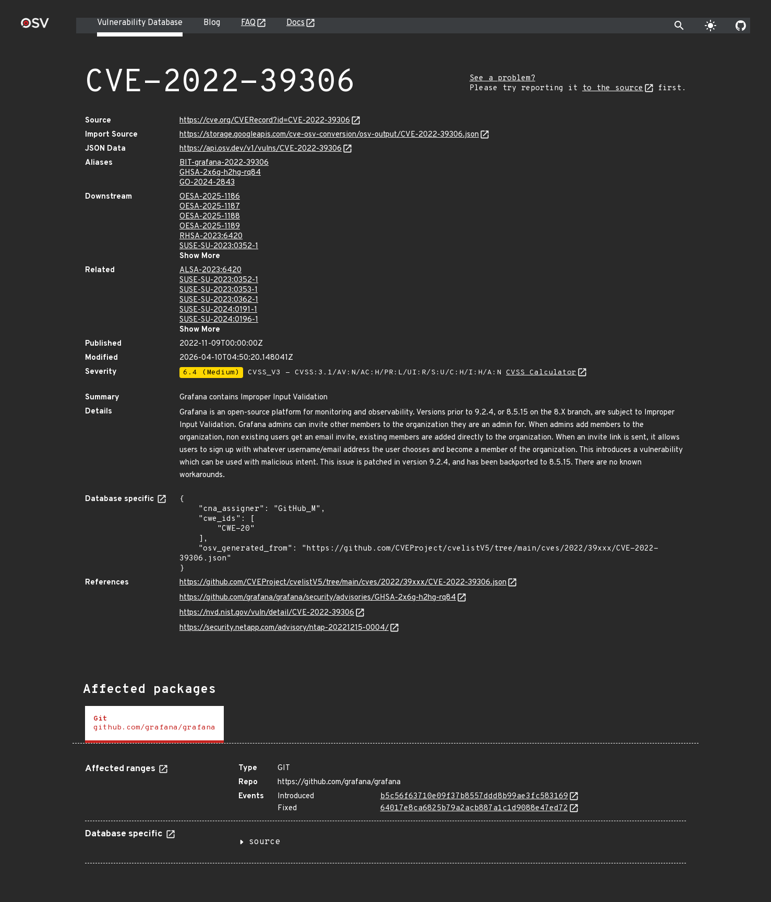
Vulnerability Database (140, 23)
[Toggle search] (679, 25)
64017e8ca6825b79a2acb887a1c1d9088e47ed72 (474, 808)
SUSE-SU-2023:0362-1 (218, 300)
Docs (295, 23)
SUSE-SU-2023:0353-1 (218, 290)
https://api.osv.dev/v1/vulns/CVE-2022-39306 (260, 149)
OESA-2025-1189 (209, 226)
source (264, 842)
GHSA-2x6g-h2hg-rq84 (220, 173)
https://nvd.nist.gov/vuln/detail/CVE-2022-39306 (266, 613)
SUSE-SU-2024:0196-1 (218, 320)
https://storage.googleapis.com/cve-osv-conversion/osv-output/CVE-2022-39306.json (329, 135)
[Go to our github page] (741, 25)
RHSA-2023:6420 (211, 236)
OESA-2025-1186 (209, 197)
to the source (612, 88)
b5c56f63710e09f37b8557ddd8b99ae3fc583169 (474, 796)
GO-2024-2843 (207, 183)
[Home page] (35, 26)
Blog (211, 23)
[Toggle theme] (710, 25)
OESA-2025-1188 (209, 217)
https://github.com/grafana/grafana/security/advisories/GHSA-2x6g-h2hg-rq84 (317, 598)
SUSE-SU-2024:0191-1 (218, 310)
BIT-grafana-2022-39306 (224, 163)
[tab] (154, 724)
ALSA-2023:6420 (210, 270)
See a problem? (502, 78)
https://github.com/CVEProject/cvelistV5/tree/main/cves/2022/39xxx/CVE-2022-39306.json (343, 583)
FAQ (248, 23)
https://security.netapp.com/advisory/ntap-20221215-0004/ (284, 628)
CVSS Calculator (541, 372)
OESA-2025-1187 (209, 207)
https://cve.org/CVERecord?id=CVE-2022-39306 (264, 121)
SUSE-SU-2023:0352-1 (218, 246)
